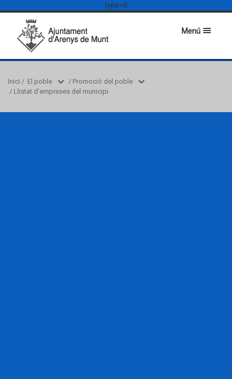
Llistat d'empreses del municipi (61, 91)
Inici (14, 81)
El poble (39, 81)
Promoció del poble (103, 81)
